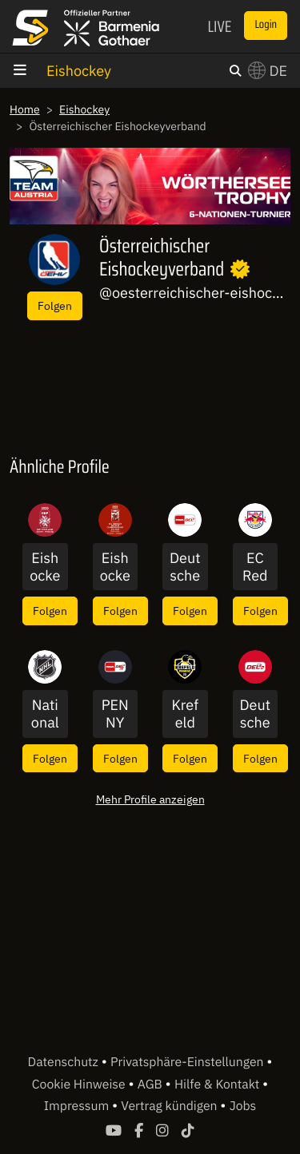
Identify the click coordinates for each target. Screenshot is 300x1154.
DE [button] (267, 70)
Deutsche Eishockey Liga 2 (254, 713)
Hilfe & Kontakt (218, 1085)
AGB (152, 1085)
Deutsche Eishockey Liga (185, 566)
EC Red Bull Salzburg (255, 566)
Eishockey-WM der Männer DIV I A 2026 (115, 566)
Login (265, 25)
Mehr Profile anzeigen (150, 799)
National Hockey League (45, 713)
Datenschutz (65, 1062)
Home (25, 109)
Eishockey (78, 70)
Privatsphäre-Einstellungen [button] (188, 1062)
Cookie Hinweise (80, 1085)
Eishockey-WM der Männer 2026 (45, 566)
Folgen (55, 305)
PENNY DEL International (115, 713)
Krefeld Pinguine (185, 713)
